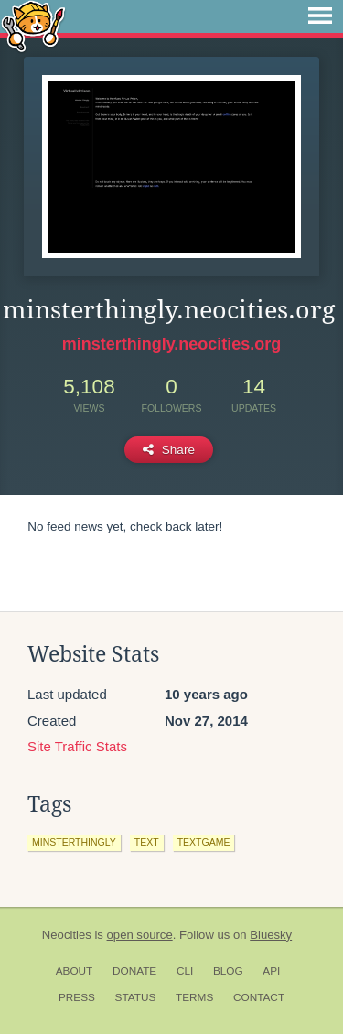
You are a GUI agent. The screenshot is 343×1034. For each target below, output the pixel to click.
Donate (134, 970)
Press (77, 997)
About (74, 970)
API (271, 970)
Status (135, 997)
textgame (203, 841)
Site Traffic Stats (77, 746)
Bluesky (271, 935)
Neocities (66, 935)
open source (140, 935)
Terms (194, 997)
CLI (185, 970)
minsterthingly (74, 841)
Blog (228, 970)
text (146, 841)
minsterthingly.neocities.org (172, 344)
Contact (258, 997)
